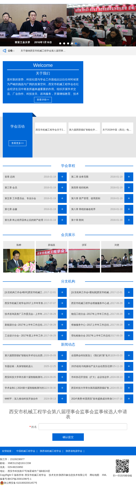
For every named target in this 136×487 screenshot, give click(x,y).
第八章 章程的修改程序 (83, 209)
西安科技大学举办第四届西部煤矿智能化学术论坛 (93, 388)
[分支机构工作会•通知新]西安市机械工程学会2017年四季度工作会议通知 (93, 292)
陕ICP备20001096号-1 (19, 479)
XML (104, 475)
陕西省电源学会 (74, 451)
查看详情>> (43, 99)
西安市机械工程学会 (35, 475)
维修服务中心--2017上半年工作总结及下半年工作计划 (93, 324)
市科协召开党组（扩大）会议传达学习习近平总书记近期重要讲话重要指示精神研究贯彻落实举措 (93, 377)
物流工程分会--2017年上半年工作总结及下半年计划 (93, 314)
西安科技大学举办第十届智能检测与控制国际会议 (26, 377)
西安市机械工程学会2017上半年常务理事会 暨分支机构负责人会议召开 (26, 303)
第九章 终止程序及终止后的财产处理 (24, 220)
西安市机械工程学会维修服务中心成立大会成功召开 (93, 303)
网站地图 (94, 475)
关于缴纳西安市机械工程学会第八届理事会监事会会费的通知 (44, 50)
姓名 (33, 426)
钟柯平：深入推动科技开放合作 (21, 398)
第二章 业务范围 (79, 176)
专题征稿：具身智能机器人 (19, 366)
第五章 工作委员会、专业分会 (20, 198)
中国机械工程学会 (25, 451)
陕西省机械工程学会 (50, 451)
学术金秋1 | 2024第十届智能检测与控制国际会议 (26, 388)
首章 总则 (10, 176)
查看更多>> (17, 143)
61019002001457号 (18, 482)
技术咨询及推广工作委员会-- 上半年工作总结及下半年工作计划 (26, 314)
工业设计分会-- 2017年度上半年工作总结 (26, 335)
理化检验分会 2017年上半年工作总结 (90, 335)
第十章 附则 (77, 220)
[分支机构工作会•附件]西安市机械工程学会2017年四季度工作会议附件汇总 (26, 292)
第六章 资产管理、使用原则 (85, 198)
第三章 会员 (11, 187)
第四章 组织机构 (79, 187)
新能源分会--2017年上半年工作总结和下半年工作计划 (26, 324)
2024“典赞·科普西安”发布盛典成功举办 (91, 398)
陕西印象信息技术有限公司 (73, 475)
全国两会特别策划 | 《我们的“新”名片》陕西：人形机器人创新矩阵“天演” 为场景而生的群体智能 (93, 355)
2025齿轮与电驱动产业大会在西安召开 (91, 366)
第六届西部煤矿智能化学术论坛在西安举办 (26, 355)
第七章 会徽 (11, 209)
